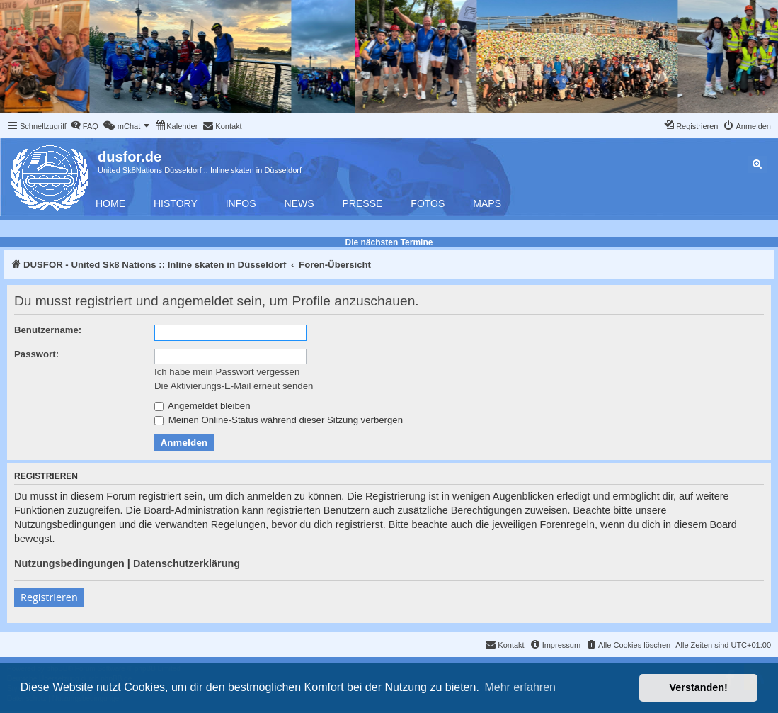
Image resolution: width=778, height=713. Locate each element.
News (299, 203)
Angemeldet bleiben (202, 405)
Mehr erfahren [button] (520, 687)
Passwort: (36, 354)
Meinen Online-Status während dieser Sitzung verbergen (278, 420)
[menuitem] (84, 126)
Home (110, 203)
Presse (363, 203)
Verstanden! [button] (699, 687)
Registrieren (49, 597)
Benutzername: (47, 330)
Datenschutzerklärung (186, 563)
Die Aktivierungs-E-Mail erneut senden (233, 386)
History (176, 203)
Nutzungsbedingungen (69, 563)
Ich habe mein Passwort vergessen (226, 371)
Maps (487, 203)
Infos (241, 203)
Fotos (428, 203)
